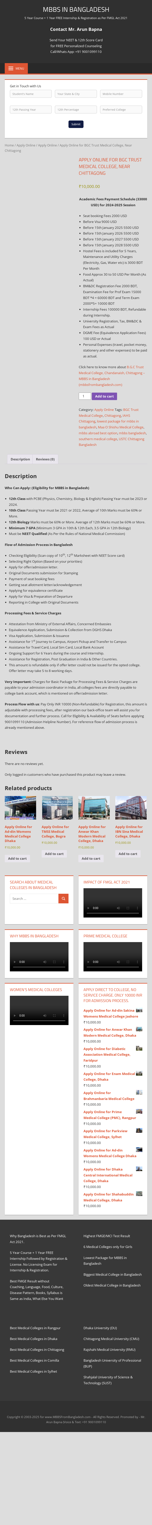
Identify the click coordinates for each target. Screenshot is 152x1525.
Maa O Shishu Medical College (121, 427)
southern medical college (98, 439)
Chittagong (112, 415)
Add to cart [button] (17, 858)
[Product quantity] (85, 396)
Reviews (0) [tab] (45, 459)
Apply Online (26, 145)
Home (9, 145)
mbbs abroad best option (98, 433)
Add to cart (104, 396)
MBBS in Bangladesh (76, 9)
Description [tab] (20, 459)
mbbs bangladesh (132, 433)
